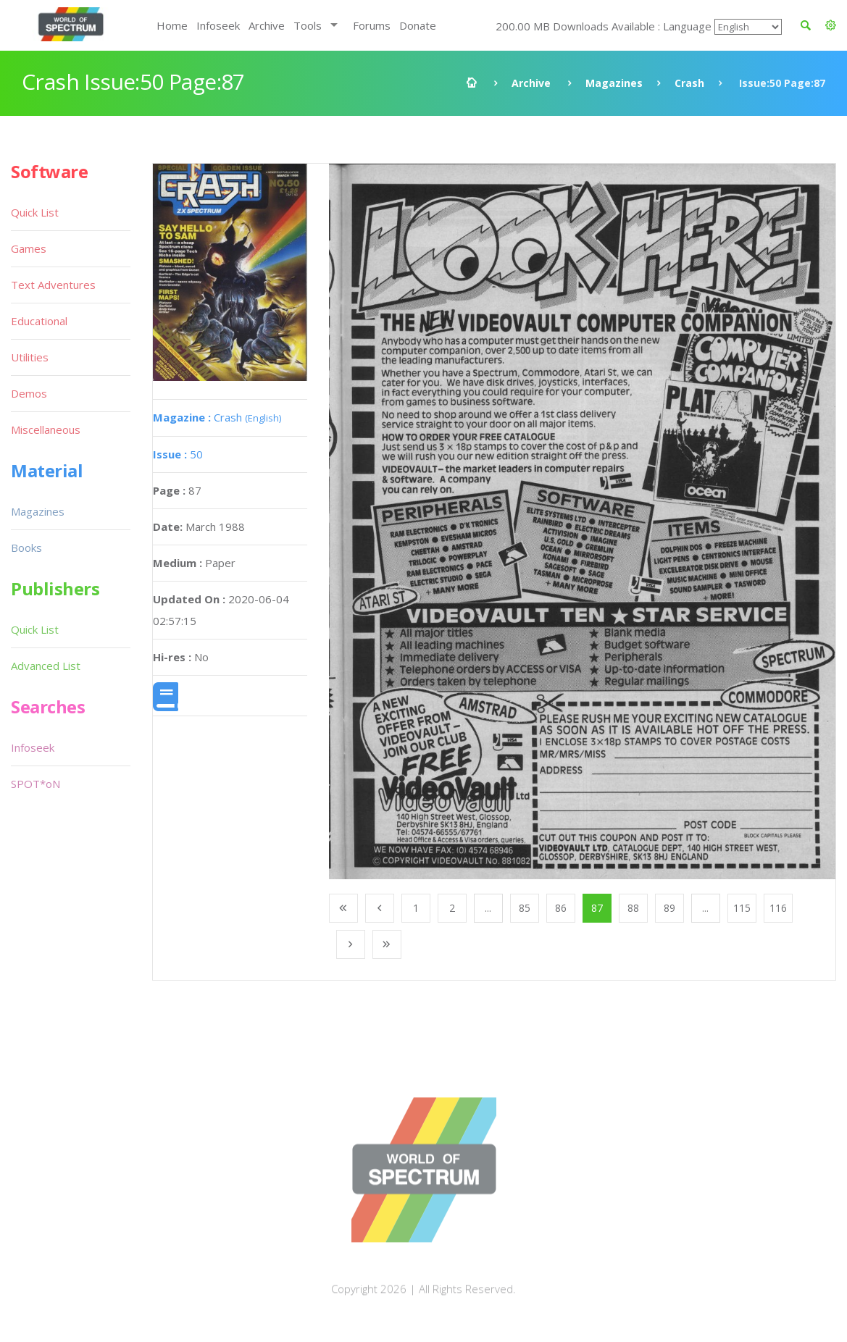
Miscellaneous (45, 429)
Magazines (614, 83)
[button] (830, 25)
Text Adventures (53, 284)
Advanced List (45, 665)
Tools (307, 25)
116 (778, 908)
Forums (372, 25)
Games (28, 248)
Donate (417, 25)
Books (26, 547)
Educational (39, 321)
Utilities (30, 357)
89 (669, 908)
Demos (29, 393)
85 (524, 908)
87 (597, 908)
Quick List (35, 212)
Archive (267, 25)
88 (633, 908)
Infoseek (218, 25)
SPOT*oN (35, 783)
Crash (689, 83)
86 (561, 908)
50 (178, 454)
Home (172, 25)
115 (742, 908)
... (488, 908)
